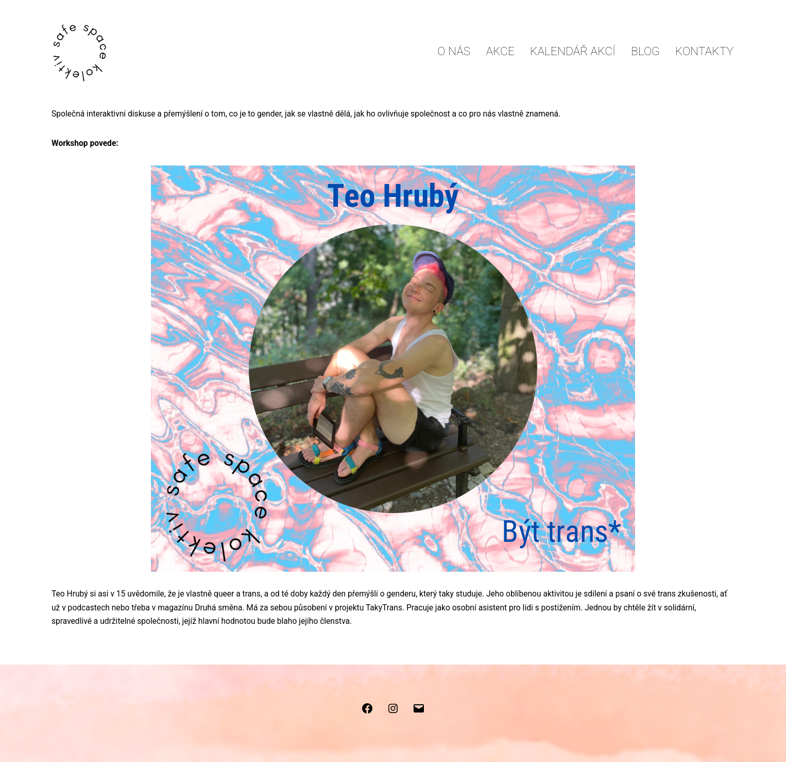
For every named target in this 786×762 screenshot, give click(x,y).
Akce (500, 51)
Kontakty (704, 51)
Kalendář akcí (573, 51)
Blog (645, 51)
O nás (453, 51)
